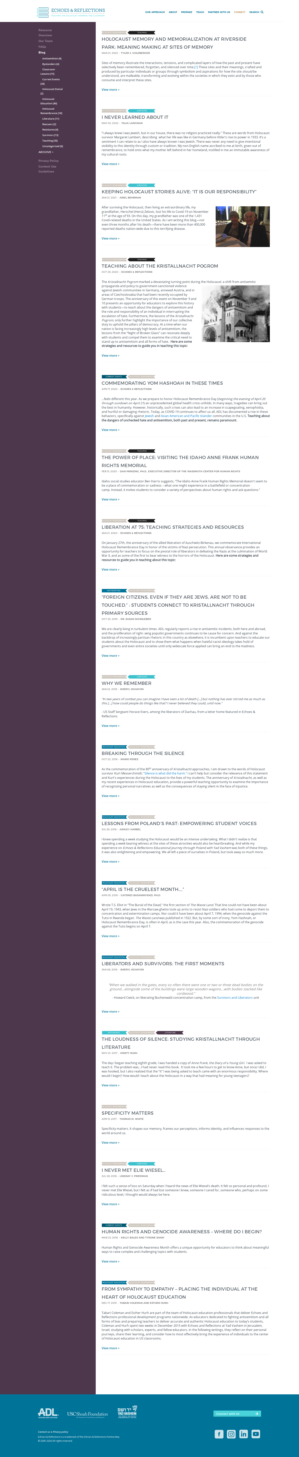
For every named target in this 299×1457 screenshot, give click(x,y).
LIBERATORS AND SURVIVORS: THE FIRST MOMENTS (163, 963)
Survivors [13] (50, 135)
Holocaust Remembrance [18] (51, 111)
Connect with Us (228, 1414)
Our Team (46, 41)
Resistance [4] (50, 129)
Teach (200, 12)
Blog (42, 52)
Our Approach (155, 12)
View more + (111, 89)
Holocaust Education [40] (48, 101)
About (173, 12)
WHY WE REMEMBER (126, 683)
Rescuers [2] (49, 124)
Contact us (44, 1432)
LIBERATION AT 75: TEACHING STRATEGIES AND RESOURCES (173, 527)
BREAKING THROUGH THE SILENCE (143, 753)
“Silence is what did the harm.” (165, 773)
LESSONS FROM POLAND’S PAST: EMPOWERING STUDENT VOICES (179, 823)
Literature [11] (50, 118)
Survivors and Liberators (235, 997)
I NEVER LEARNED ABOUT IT (135, 117)
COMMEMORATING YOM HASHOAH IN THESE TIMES (162, 383)
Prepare (186, 12)
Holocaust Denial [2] (51, 91)
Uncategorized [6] (52, 146)
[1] (196, 67)
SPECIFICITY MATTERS (128, 1113)
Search (254, 12)
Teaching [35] (50, 140)
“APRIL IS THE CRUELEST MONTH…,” (143, 889)
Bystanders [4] (50, 64)
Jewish (149, 416)
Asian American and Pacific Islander (186, 416)
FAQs (42, 47)
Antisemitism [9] (51, 58)
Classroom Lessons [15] (47, 71)
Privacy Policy (49, 161)
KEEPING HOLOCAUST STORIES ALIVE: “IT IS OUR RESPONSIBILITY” (179, 191)
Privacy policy (60, 1432)
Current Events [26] (50, 81)
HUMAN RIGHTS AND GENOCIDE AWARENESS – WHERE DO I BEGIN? (182, 1231)
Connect (239, 12)
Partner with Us (219, 12)
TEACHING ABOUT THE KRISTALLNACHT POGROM (160, 266)
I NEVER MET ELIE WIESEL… (134, 1170)
